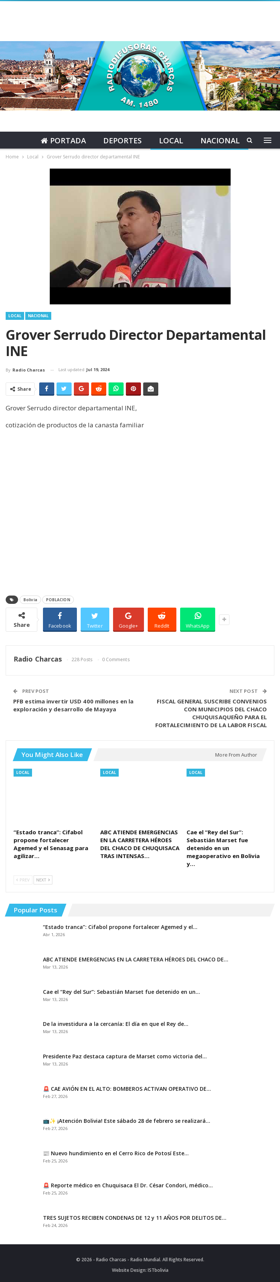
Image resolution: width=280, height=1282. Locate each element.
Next (43, 880)
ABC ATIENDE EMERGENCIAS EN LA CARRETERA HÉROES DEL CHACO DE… (135, 959)
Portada (61, 140)
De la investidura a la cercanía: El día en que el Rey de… (115, 1023)
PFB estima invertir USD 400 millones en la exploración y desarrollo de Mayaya (73, 705)
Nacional (221, 140)
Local (171, 140)
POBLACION (58, 599)
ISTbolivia (158, 1270)
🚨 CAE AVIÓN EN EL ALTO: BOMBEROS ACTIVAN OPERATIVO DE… (127, 1088)
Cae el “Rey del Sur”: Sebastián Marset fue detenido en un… (121, 991)
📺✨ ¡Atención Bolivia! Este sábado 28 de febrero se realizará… (126, 1120)
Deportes (122, 140)
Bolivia (30, 599)
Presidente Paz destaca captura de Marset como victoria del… (125, 1056)
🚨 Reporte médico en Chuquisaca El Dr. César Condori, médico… (128, 1185)
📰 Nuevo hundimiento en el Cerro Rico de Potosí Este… (116, 1153)
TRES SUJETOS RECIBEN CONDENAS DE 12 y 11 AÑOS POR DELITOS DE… (134, 1217)
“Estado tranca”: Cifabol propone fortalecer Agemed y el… (120, 926)
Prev (23, 880)
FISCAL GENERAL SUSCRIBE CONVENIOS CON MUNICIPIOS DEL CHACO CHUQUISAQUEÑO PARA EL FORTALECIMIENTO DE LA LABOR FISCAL (211, 713)
